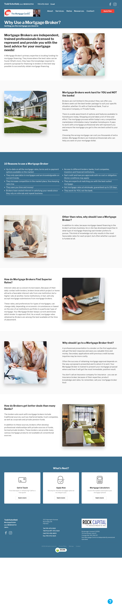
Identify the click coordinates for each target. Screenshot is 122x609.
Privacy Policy (62, 546)
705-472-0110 (43, 4)
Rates (69, 11)
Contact (90, 11)
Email (53, 4)
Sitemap (71, 546)
